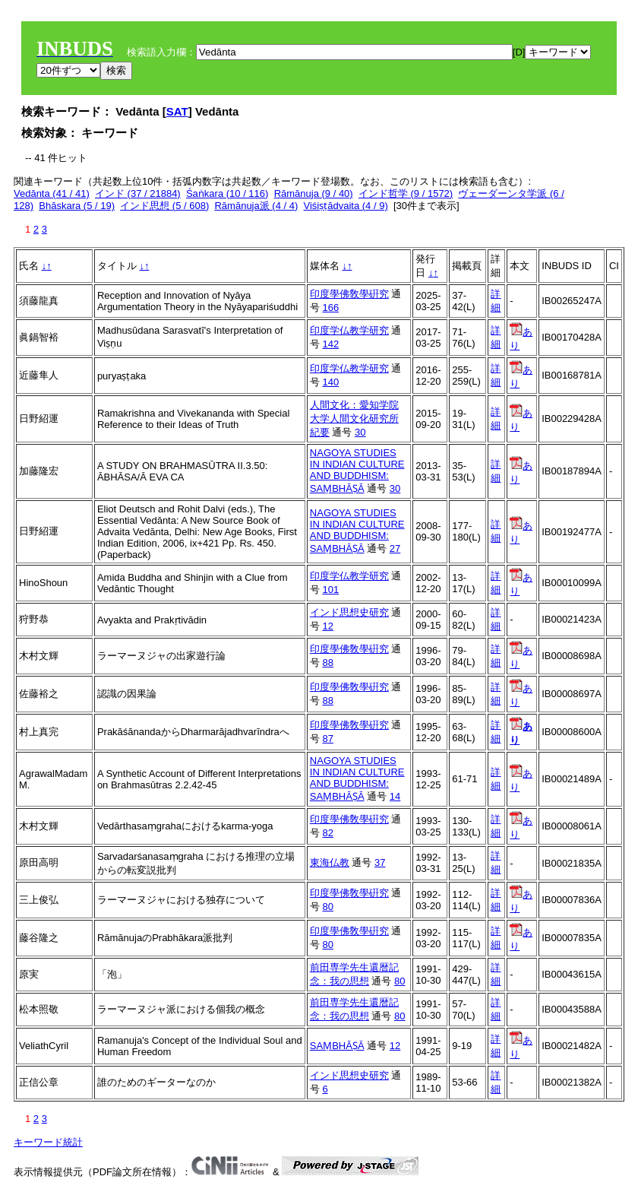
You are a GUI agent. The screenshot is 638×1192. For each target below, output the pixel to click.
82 (327, 833)
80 (327, 906)
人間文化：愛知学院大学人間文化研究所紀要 (354, 418)
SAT (177, 111)
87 (327, 738)
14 (395, 796)
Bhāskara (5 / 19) (77, 205)
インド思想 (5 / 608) (164, 205)
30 (360, 432)
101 (330, 589)
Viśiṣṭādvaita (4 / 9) (346, 205)
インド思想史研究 (349, 612)
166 (330, 307)
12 (327, 626)
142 (330, 344)
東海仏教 (329, 862)
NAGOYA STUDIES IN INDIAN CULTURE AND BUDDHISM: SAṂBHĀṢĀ (357, 470)
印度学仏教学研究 (349, 330)
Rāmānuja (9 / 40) (313, 193)
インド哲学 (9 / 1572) (405, 193)
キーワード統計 (48, 1142)
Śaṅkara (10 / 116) (227, 193)
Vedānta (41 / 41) (52, 193)
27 (395, 548)
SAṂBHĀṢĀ (337, 1045)
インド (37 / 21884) (138, 193)
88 (327, 662)
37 (379, 862)
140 (330, 382)
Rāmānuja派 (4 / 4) (256, 205)
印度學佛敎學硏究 (349, 294)
